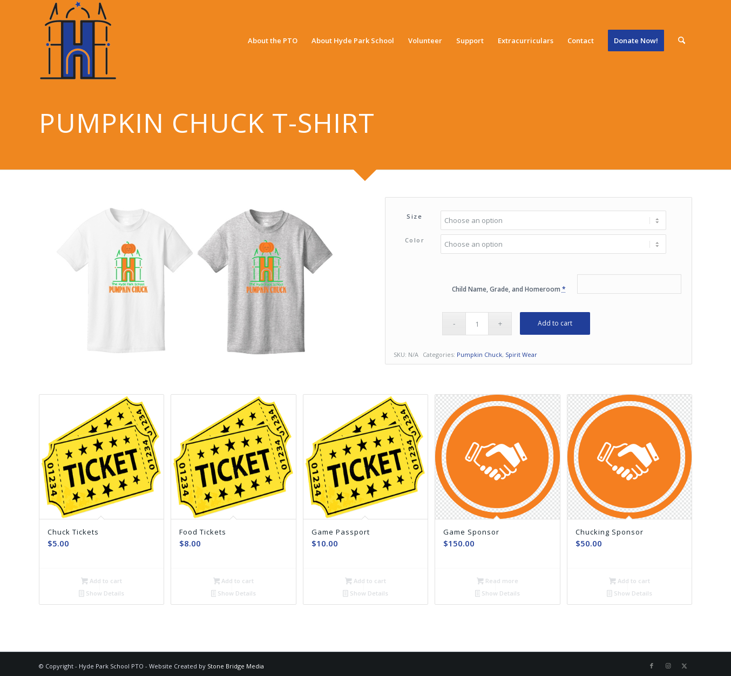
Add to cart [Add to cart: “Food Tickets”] (233, 581)
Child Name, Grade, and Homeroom (509, 289)
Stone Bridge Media (235, 665)
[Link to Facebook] (652, 665)
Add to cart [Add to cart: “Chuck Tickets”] (101, 581)
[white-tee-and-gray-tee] (196, 282)
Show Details (101, 594)
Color (415, 240)
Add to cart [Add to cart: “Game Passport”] (365, 581)
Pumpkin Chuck (479, 354)
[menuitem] (272, 40)
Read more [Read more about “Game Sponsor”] (497, 581)
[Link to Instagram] (668, 665)
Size (414, 216)
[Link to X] (684, 665)
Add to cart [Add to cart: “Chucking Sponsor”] (629, 581)
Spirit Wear (521, 354)
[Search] (681, 40)
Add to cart (555, 323)
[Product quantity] (477, 323)
